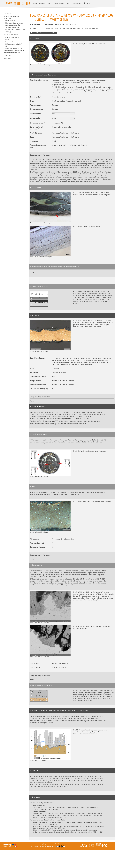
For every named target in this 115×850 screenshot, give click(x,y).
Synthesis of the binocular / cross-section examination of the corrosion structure (14, 51)
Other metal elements (37, 547)
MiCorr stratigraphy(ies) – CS (14, 45)
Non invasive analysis (12, 37)
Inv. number (34, 141)
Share (47, 33)
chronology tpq (35, 113)
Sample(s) (7, 32)
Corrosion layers (11, 42)
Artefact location (36, 133)
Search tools (77, 3)
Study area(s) (10, 21)
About (49, 3)
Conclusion (7, 56)
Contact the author (37, 33)
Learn (68, 3)
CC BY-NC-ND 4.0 (56, 846)
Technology (34, 372)
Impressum (47, 844)
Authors (33, 28)
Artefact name (35, 24)
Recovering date (35, 105)
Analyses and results (11, 35)
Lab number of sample (38, 377)
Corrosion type (35, 668)
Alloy (32, 368)
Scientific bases (59, 3)
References (8, 58)
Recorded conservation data (38, 146)
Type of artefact (35, 97)
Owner (32, 137)
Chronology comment (37, 123)
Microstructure (35, 539)
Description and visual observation (11, 17)
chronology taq (35, 118)
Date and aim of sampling (39, 389)
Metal (7, 40)
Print (54, 33)
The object (7, 13)
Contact (36, 844)
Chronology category (37, 109)
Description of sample (37, 358)
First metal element (37, 543)
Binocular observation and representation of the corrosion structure (14, 25)
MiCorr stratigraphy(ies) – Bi (15, 29)
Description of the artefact (39, 80)
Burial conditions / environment (36, 128)
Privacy (41, 844)
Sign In (87, 3)
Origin (32, 101)
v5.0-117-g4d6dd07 (56, 844)
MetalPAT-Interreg (39, 3)
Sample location (35, 381)
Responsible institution (38, 385)
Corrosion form (35, 663)
